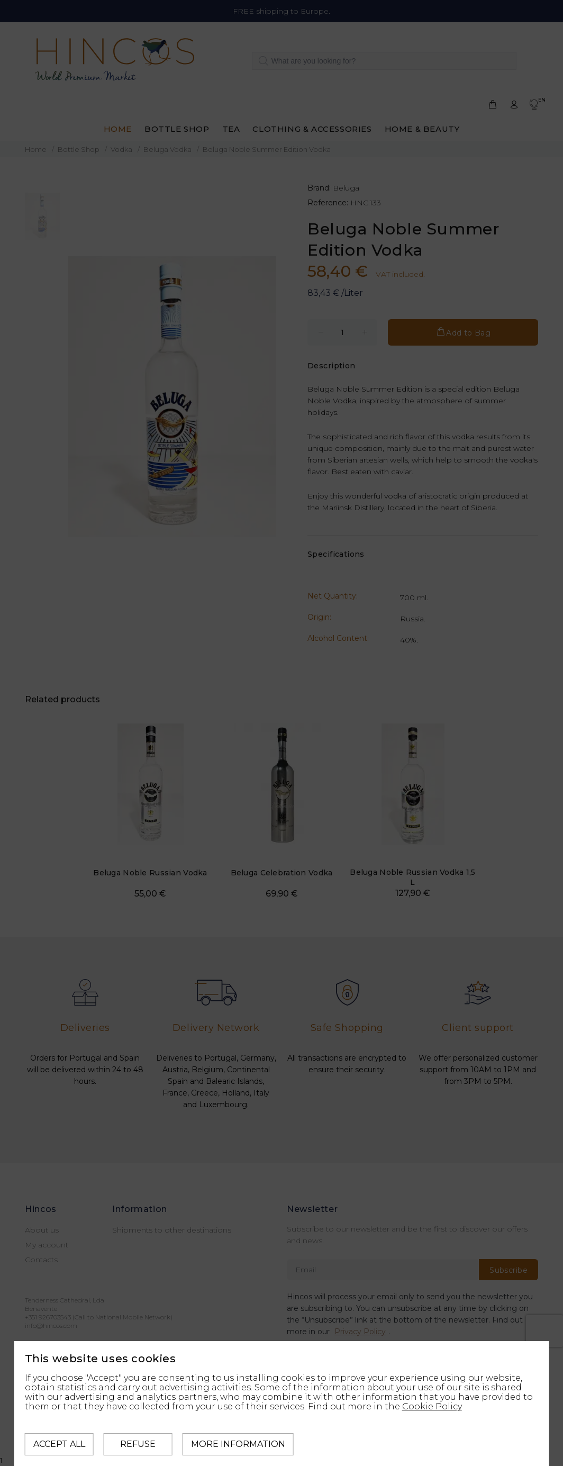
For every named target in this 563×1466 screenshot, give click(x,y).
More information (238, 1444)
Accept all (59, 1444)
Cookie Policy (432, 1406)
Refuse (138, 1444)
